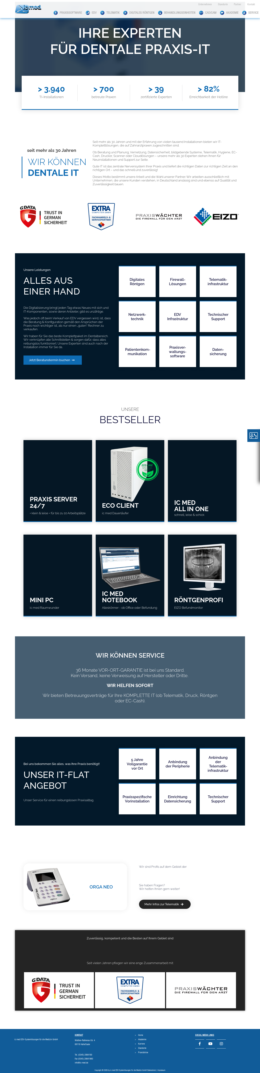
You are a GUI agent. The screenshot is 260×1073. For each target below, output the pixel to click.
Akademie (229, 13)
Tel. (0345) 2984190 (83, 1055)
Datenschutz (151, 1070)
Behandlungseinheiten (176, 13)
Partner (237, 4)
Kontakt (251, 4)
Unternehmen (205, 4)
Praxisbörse (143, 1052)
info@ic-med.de (81, 1063)
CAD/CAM (207, 13)
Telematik (110, 13)
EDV (91, 13)
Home (140, 1035)
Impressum (161, 1070)
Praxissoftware (67, 13)
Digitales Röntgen (138, 13)
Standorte (223, 4)
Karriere (141, 1044)
